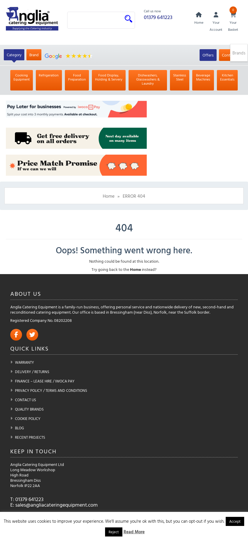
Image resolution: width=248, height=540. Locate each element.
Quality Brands (29, 409)
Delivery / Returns (32, 372)
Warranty (24, 362)
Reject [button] (114, 532)
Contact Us (25, 400)
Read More (134, 531)
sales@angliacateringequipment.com (56, 505)
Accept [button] (235, 521)
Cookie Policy (28, 418)
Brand (33, 55)
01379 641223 (158, 17)
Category (14, 55)
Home (108, 195)
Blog (19, 428)
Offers (208, 55)
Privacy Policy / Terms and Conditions (51, 390)
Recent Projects (30, 437)
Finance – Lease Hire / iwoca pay (45, 381)
